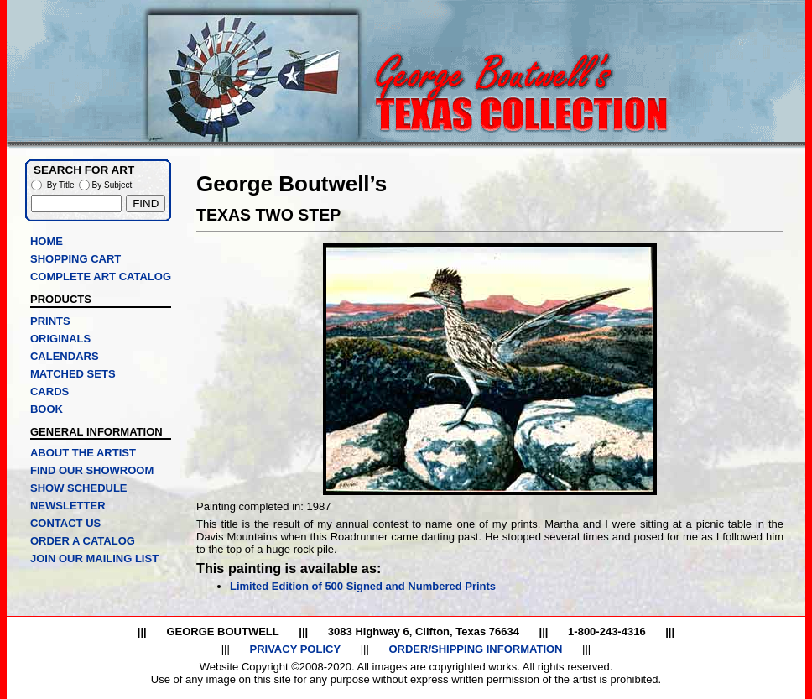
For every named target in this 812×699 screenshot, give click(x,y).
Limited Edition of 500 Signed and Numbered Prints (363, 586)
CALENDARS (64, 356)
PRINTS (50, 321)
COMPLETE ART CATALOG (100, 276)
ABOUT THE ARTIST (83, 452)
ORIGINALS (60, 338)
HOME (46, 241)
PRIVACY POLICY (295, 649)
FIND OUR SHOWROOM (92, 470)
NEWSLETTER (68, 505)
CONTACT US (65, 523)
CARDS (49, 391)
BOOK (46, 409)
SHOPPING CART (75, 259)
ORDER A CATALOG (82, 541)
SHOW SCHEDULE (79, 488)
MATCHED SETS (73, 374)
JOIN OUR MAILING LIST (94, 558)
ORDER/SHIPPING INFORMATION (475, 649)
